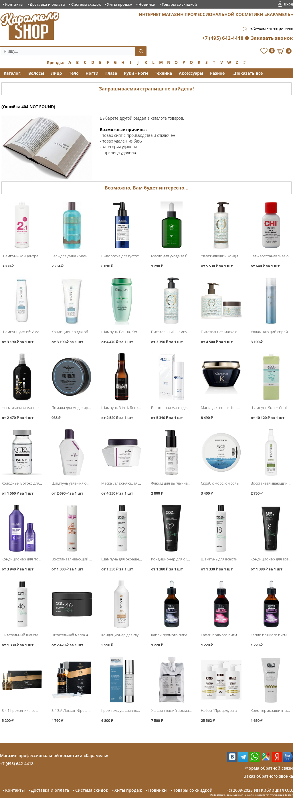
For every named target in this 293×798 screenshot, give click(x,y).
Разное (217, 73)
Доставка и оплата (47, 4)
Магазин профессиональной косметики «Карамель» (54, 755)
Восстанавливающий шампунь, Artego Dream (91, 559)
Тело (74, 73)
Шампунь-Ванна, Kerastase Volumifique (135, 331)
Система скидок (86, 4)
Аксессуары (191, 73)
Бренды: (55, 62)
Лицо (56, 73)
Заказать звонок (272, 38)
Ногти (92, 73)
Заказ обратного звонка (268, 776)
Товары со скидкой (179, 4)
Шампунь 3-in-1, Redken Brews (127, 407)
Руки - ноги (136, 73)
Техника (163, 73)
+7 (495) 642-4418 (222, 38)
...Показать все (247, 73)
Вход (288, 4)
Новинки (146, 4)
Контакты (14, 4)
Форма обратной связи (269, 768)
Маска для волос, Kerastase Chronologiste (236, 407)
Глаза (111, 73)
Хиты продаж (119, 4)
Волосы (36, 73)
